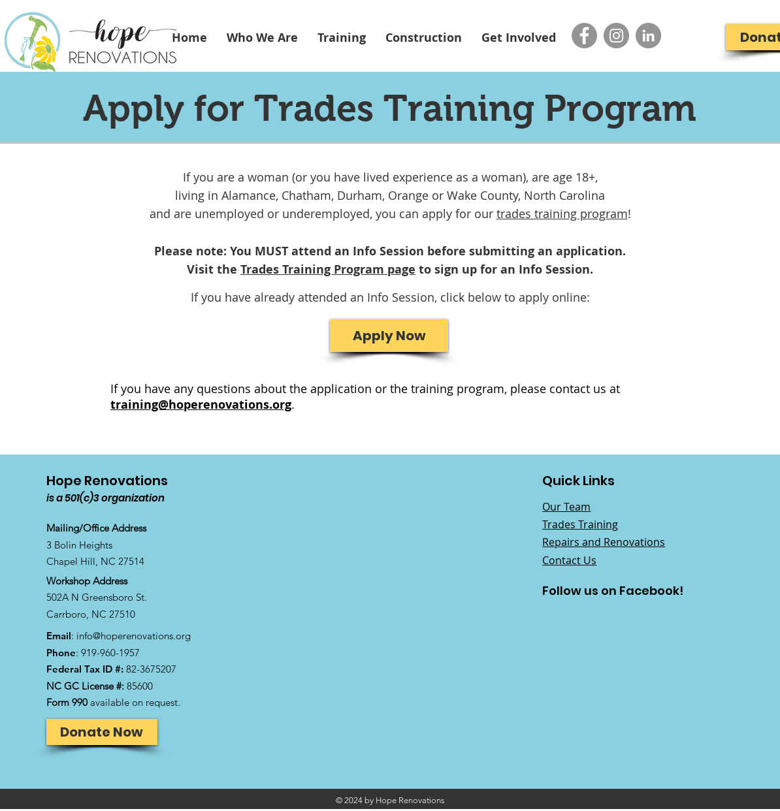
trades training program (562, 213)
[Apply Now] (389, 335)
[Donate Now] (101, 732)
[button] (262, 37)
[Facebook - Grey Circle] (584, 35)
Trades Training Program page (327, 269)
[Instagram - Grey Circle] (616, 35)
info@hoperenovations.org (133, 635)
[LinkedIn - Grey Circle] (648, 35)
